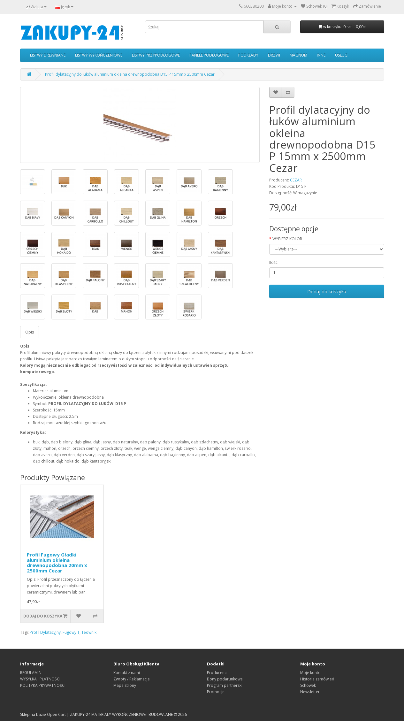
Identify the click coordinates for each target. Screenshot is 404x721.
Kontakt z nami (126, 672)
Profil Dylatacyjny (45, 632)
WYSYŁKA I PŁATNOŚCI (40, 679)
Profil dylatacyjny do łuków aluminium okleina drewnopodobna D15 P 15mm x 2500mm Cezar (130, 74)
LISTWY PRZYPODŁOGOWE (156, 55)
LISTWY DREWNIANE (47, 55)
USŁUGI (341, 55)
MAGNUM (298, 55)
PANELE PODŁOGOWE (209, 55)
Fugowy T (71, 632)
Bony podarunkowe (225, 679)
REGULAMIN (31, 672)
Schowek (308, 685)
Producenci (217, 672)
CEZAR (296, 180)
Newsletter (310, 691)
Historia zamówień (317, 679)
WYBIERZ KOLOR (287, 239)
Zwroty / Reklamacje (131, 679)
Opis (29, 332)
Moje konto (310, 672)
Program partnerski (224, 685)
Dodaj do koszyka (326, 291)
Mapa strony (124, 685)
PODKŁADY (248, 55)
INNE (321, 55)
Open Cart (56, 714)
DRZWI (274, 55)
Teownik (88, 632)
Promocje (216, 691)
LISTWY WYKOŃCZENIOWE (98, 55)
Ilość (273, 262)
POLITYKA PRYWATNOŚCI (42, 685)
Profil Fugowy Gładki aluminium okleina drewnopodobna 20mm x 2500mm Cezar (57, 562)
